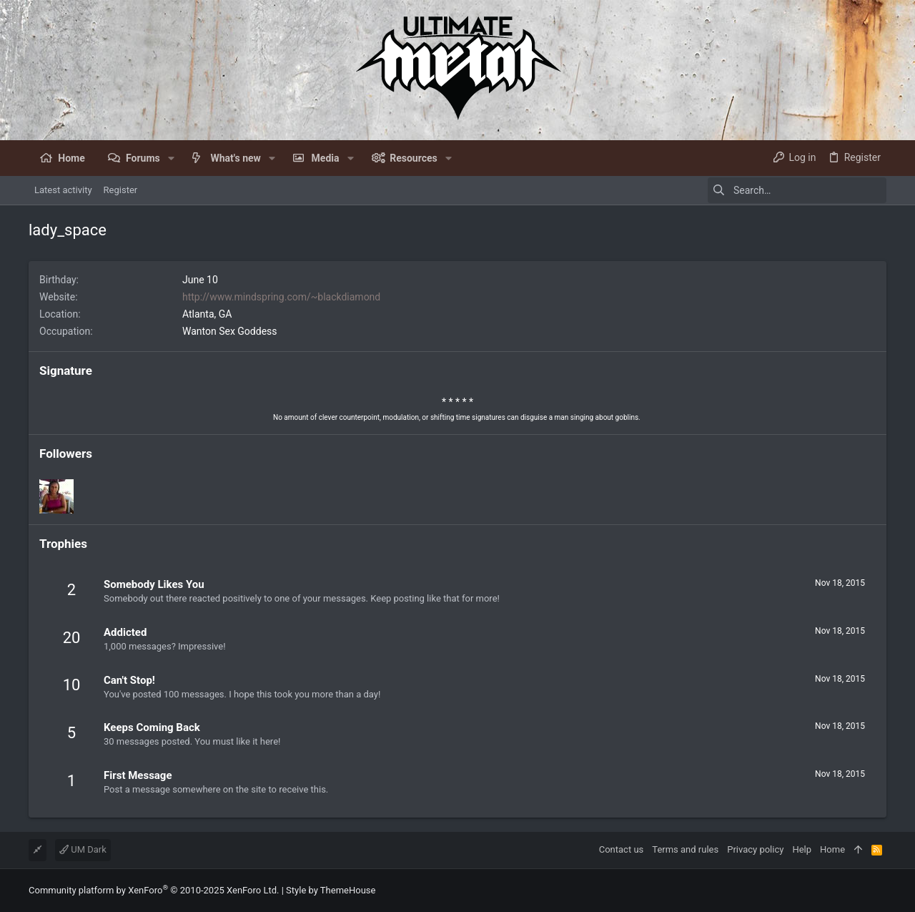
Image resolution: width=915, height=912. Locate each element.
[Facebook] (880, 891)
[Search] (797, 190)
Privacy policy (755, 849)
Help (801, 849)
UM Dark (83, 849)
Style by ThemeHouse (330, 890)
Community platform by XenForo (154, 890)
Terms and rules (685, 849)
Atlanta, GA (207, 314)
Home (832, 849)
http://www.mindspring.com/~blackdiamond (281, 297)
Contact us (621, 849)
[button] (171, 158)
